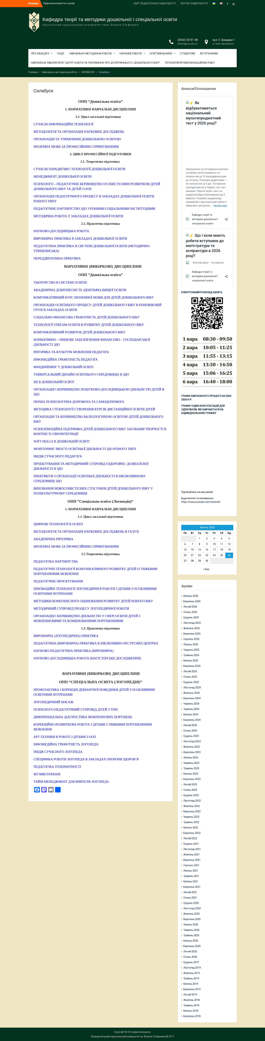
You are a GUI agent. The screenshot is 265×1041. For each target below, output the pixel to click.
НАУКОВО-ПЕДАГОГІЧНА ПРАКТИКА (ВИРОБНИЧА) (73, 651)
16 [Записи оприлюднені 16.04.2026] (206, 549)
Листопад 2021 (192, 849)
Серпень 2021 (191, 865)
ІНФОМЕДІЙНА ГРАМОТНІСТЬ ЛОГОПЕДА (66, 744)
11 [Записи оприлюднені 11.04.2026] (221, 544)
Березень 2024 (192, 719)
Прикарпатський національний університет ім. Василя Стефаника (128, 1036)
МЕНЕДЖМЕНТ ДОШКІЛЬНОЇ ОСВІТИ (63, 176)
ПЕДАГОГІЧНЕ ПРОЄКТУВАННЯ (58, 581)
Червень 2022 (191, 816)
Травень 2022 (191, 822)
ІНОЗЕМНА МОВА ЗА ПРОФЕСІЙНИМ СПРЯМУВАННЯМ (76, 146)
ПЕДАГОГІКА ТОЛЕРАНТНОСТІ (57, 766)
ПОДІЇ (60, 53)
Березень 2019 (192, 989)
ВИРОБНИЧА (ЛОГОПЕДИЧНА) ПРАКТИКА (66, 636)
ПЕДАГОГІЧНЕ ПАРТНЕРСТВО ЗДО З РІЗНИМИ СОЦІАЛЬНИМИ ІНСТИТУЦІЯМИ (94, 208)
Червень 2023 (191, 763)
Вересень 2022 (192, 811)
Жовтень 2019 (191, 973)
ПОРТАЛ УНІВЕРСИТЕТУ (194, 3)
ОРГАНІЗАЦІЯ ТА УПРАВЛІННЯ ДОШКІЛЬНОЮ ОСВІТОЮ (77, 139)
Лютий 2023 (190, 784)
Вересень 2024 (192, 698)
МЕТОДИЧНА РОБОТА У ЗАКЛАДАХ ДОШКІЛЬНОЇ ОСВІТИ (78, 216)
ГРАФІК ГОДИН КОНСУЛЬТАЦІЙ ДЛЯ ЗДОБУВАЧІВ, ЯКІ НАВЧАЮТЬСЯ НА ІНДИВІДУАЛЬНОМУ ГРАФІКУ (203, 409)
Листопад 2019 (192, 967)
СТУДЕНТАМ (187, 53)
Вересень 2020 (192, 919)
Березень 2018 (192, 1016)
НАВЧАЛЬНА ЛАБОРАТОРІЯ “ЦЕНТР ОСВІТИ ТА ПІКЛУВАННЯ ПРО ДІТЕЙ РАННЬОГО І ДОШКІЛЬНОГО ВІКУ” (95, 62)
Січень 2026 (190, 612)
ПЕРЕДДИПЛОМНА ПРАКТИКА (57, 258)
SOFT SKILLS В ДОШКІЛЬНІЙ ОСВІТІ (61, 441)
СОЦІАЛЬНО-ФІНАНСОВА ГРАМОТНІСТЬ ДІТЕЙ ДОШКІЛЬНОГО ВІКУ (87, 317)
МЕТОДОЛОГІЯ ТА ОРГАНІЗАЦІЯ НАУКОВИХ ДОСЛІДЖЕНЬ (79, 131)
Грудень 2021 (191, 843)
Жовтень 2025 (191, 628)
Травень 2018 (191, 1005)
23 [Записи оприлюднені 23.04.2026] (206, 555)
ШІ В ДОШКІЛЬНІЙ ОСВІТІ (54, 382)
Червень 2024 (191, 703)
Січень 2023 (190, 789)
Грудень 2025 (191, 617)
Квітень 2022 (190, 827)
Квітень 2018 (190, 1010)
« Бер (206, 569)
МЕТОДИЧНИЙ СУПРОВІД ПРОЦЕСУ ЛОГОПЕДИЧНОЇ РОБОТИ (81, 608)
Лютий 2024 (190, 725)
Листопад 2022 (192, 800)
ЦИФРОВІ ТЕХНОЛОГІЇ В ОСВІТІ (58, 524)
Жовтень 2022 (191, 806)
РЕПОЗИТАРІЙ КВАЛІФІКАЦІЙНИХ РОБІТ (190, 62)
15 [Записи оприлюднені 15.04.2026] (199, 549)
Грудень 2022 (191, 795)
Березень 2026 (192, 601)
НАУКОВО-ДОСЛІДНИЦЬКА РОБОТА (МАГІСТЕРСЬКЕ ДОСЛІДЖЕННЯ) (87, 658)
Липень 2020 (190, 924)
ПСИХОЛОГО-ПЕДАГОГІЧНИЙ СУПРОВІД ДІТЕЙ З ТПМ (76, 709)
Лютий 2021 (190, 892)
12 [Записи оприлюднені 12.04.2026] (229, 544)
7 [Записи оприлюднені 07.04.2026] (192, 544)
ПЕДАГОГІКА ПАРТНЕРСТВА (56, 561)
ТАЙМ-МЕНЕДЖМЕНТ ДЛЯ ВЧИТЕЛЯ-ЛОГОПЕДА (71, 781)
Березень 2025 (192, 666)
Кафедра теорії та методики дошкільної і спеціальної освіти (110, 19)
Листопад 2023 (192, 741)
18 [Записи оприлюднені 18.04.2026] (221, 549)
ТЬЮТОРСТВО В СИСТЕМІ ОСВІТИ (60, 282)
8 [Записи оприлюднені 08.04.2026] (199, 544)
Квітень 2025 (190, 660)
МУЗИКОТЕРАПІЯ (47, 774)
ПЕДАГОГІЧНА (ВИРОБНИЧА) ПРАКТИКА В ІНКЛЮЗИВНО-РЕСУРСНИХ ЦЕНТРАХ (96, 643)
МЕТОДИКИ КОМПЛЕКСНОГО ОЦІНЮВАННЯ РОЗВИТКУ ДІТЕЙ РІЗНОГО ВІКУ (93, 601)
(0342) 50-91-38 (188, 40)
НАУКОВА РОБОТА (130, 53)
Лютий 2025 (190, 671)
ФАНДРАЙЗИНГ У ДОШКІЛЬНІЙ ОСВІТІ (63, 367)
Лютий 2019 (190, 994)
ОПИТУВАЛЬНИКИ (161, 53)
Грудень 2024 (191, 682)
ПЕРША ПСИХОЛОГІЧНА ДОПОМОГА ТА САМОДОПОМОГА (79, 402)
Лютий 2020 (190, 951)
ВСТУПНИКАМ (209, 53)
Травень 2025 (191, 655)
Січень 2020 (190, 956)
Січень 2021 (190, 897)
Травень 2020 (191, 935)
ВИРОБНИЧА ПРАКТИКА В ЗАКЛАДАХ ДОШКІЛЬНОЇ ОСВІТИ (80, 238)
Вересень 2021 (192, 860)
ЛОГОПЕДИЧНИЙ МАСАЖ (53, 702)
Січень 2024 (190, 730)
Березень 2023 (192, 779)
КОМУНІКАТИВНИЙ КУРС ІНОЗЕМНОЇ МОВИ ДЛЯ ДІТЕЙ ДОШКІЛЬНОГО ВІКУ (94, 297)
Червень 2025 (191, 649)
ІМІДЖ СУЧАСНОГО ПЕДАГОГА (58, 456)
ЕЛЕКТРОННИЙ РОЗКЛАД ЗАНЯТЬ (201, 292)
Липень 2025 (190, 644)
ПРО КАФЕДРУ (40, 53)
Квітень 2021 (190, 881)
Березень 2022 (192, 833)
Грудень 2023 (191, 736)
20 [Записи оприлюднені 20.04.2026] (185, 555)
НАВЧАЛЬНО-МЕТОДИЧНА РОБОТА (90, 53)
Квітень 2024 (190, 714)
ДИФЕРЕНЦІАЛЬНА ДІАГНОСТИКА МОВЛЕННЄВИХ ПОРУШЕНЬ (83, 717)
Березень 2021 (192, 886)
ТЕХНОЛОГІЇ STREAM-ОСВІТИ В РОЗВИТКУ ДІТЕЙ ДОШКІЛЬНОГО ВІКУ (89, 325)
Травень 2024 (191, 709)
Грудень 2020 (191, 903)
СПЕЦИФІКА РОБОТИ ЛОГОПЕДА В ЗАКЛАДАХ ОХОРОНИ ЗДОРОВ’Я (86, 759)
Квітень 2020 (190, 940)
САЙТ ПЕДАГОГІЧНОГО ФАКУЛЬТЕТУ (154, 3)
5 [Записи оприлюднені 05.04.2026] (229, 538)
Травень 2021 (191, 876)
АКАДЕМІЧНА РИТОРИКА (53, 539)
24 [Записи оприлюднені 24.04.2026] (214, 555)
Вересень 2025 (192, 633)
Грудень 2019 (191, 962)
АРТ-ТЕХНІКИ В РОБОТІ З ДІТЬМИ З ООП (65, 737)
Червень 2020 (191, 930)
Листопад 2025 (192, 622)
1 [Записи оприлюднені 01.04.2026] (199, 538)
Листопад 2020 (192, 908)
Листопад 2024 (192, 687)
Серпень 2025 (191, 639)
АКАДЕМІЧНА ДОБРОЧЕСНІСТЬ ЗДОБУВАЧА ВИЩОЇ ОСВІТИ (80, 290)
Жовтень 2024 (191, 693)
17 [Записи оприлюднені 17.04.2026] (214, 549)
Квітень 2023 (190, 773)
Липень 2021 (190, 870)
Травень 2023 (191, 768)
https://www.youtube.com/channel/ (201, 502)
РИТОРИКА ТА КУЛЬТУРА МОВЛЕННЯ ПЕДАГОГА (71, 352)
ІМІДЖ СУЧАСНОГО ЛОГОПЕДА (58, 752)
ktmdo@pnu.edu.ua (187, 43)
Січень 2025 (190, 676)
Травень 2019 (191, 978)
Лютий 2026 (190, 606)
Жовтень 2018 (191, 1000)
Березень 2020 (192, 946)
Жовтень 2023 (191, 746)
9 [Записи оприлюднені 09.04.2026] (207, 544)
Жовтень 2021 (191, 854)
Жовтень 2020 (191, 913)
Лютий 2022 (190, 838)
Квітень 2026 (190, 596)
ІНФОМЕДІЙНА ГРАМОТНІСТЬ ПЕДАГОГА (66, 359)
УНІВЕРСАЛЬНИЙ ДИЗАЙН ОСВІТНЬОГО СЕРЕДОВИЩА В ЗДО (81, 374)
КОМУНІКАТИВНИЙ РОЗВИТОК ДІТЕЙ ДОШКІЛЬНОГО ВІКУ (79, 332)
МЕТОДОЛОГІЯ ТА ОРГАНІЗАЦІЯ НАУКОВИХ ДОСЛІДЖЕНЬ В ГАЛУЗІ (86, 531)
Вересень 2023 (192, 752)
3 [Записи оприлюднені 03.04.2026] (214, 538)
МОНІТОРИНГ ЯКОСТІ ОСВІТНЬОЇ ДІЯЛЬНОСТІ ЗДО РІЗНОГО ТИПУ (85, 449)
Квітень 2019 (190, 983)
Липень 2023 (190, 757)
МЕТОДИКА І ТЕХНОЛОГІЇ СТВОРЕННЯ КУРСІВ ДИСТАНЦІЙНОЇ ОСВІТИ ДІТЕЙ (94, 409)
